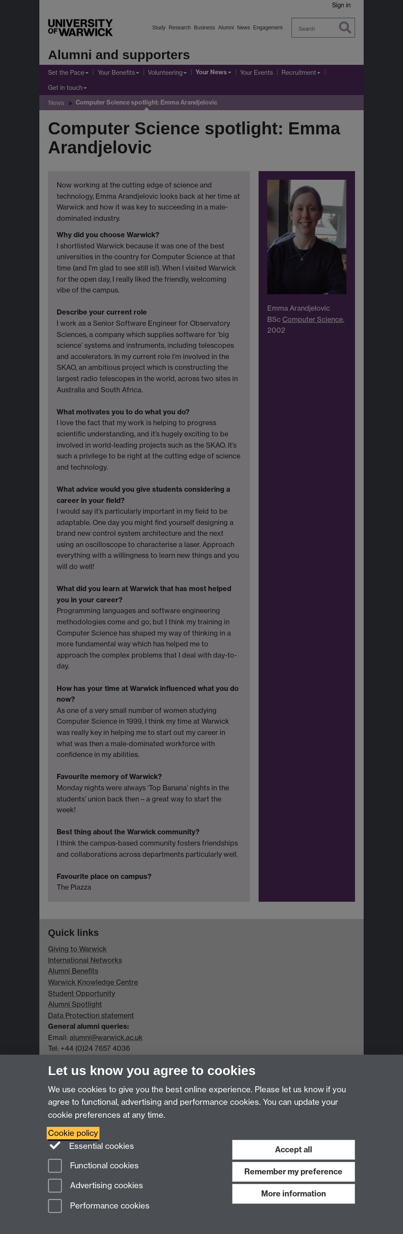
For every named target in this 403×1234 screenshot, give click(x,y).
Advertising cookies (95, 1186)
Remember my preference (293, 1172)
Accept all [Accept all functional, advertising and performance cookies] (293, 1149)
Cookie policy (73, 1133)
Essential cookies (91, 1145)
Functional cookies (93, 1166)
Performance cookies (99, 1207)
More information (293, 1194)
